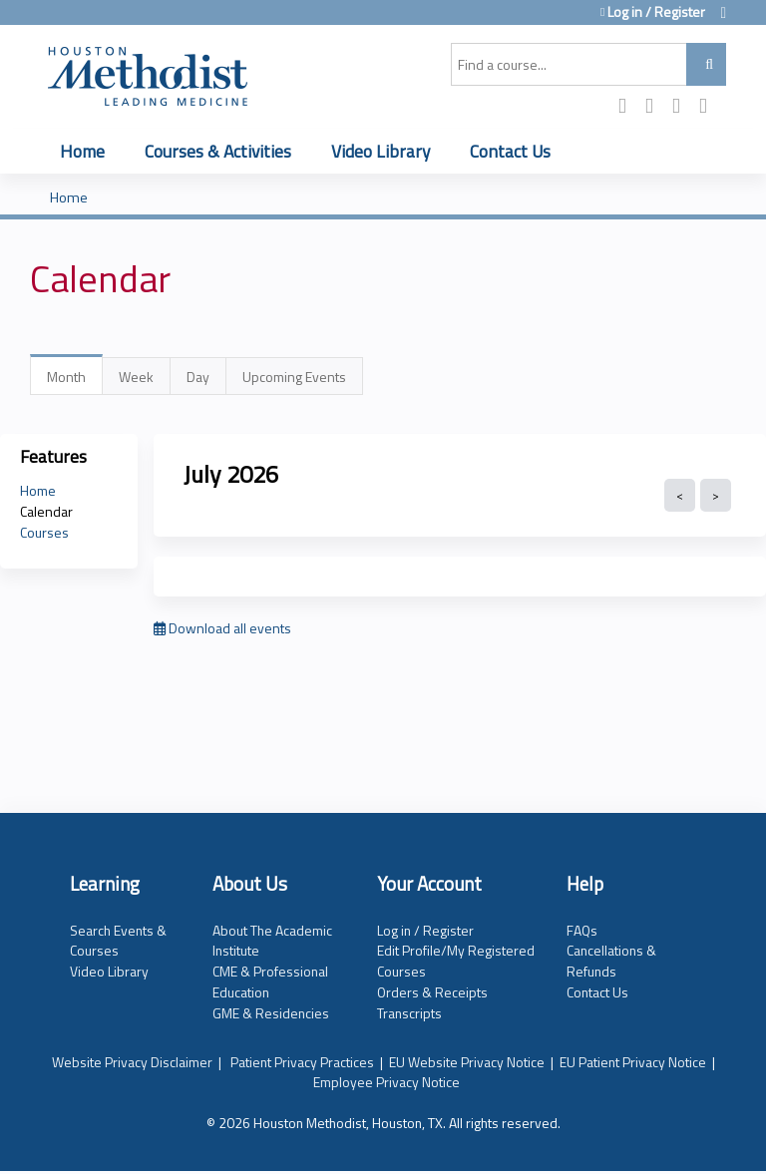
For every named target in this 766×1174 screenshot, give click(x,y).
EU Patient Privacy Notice (633, 1061)
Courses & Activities (218, 151)
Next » (715, 495)
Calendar (46, 511)
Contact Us (510, 151)
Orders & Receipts (432, 991)
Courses (44, 532)
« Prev (679, 495)
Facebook (628, 107)
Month (75, 380)
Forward (709, 107)
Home (82, 151)
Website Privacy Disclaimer (132, 1061)
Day (198, 376)
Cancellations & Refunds (611, 960)
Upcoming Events (294, 376)
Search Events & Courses (118, 941)
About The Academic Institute (272, 941)
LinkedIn (682, 107)
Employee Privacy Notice (386, 1081)
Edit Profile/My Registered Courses (456, 960)
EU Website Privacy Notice (467, 1061)
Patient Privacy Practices (302, 1061)
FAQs (582, 930)
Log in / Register (656, 12)
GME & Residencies (270, 1012)
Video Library (380, 151)
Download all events (222, 627)
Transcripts (409, 1012)
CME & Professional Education (270, 981)
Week (136, 376)
